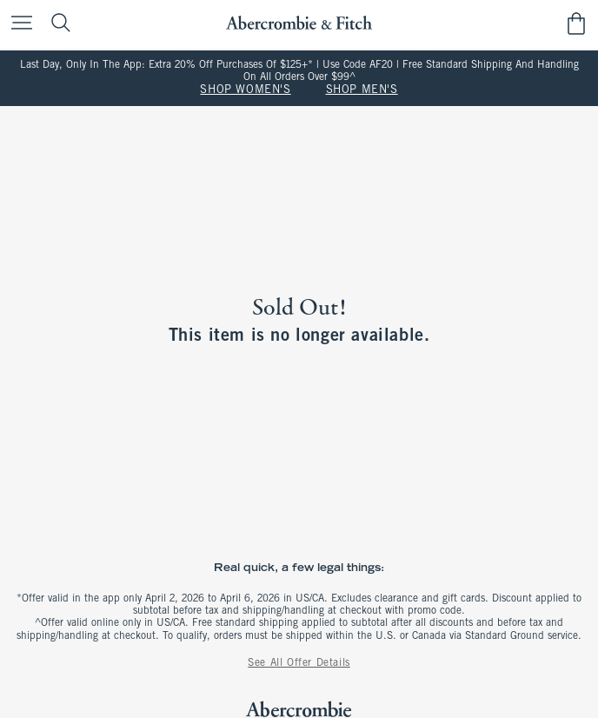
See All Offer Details (299, 663)
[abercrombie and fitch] (298, 23)
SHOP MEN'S (362, 90)
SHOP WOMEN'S (245, 90)
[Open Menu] (17, 24)
